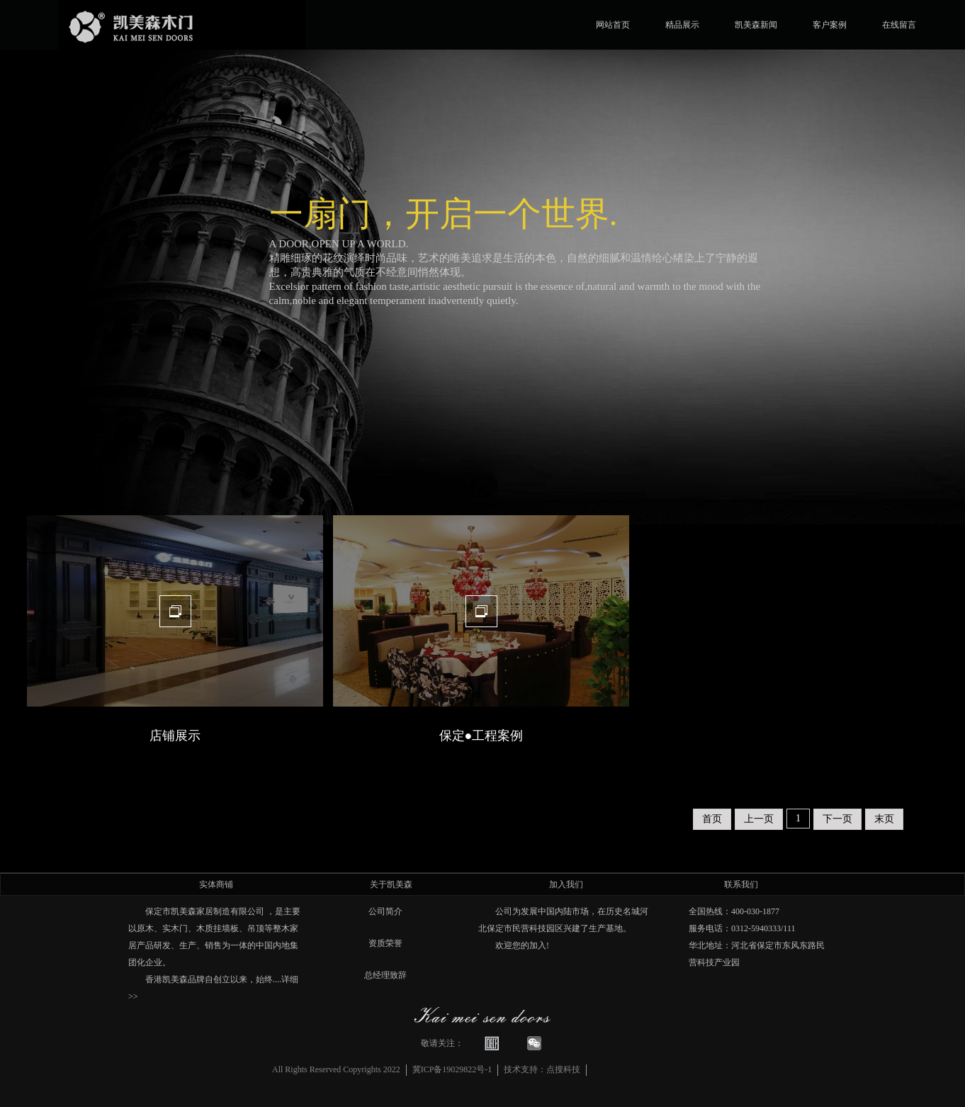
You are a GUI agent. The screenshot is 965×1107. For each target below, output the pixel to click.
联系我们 (741, 884)
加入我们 (566, 884)
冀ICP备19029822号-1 (452, 1069)
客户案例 (830, 24)
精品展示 (682, 24)
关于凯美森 (391, 884)
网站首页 (613, 24)
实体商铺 (216, 884)
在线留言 (899, 24)
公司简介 (385, 911)
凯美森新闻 (756, 24)
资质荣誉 (385, 943)
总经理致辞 (385, 975)
